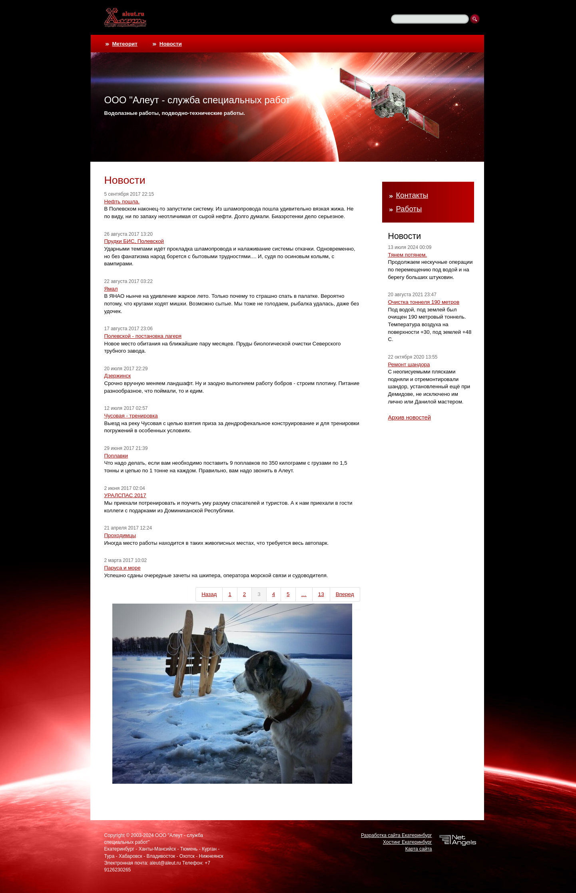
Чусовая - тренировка (131, 416)
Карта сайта (418, 849)
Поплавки (116, 456)
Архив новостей (409, 417)
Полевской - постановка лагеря (143, 336)
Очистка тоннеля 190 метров (424, 302)
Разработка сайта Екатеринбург (396, 835)
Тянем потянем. (407, 255)
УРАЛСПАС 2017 (125, 495)
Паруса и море (122, 568)
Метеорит (125, 44)
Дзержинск (117, 376)
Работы (409, 209)
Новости (170, 44)
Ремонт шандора (409, 364)
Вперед (345, 594)
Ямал (111, 289)
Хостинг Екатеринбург (407, 842)
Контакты (412, 195)
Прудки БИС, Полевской (134, 241)
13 (321, 594)
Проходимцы (120, 535)
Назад (209, 594)
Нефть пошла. (122, 202)
